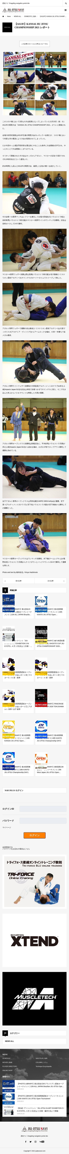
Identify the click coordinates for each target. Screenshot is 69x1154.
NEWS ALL (9, 1041)
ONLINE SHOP (7, 1070)
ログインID (8, 809)
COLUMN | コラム (42, 1062)
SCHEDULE (6, 1058)
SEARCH (66, 3)
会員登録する (7, 847)
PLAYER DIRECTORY (9, 1066)
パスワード (8, 821)
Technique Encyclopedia (44, 1066)
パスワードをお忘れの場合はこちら (16, 849)
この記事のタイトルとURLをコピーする (34, 44)
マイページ (6, 827)
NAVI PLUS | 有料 (42, 1058)
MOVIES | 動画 (7, 1062)
